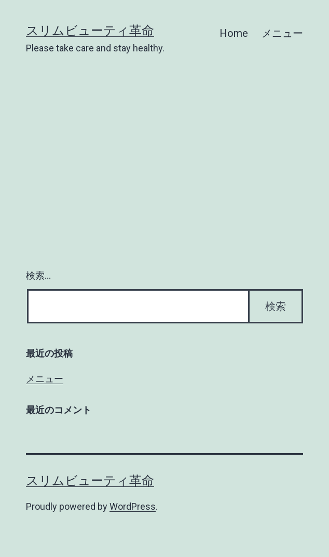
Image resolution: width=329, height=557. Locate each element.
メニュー (282, 33)
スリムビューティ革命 (90, 30)
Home (234, 33)
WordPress (132, 506)
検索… (38, 275)
